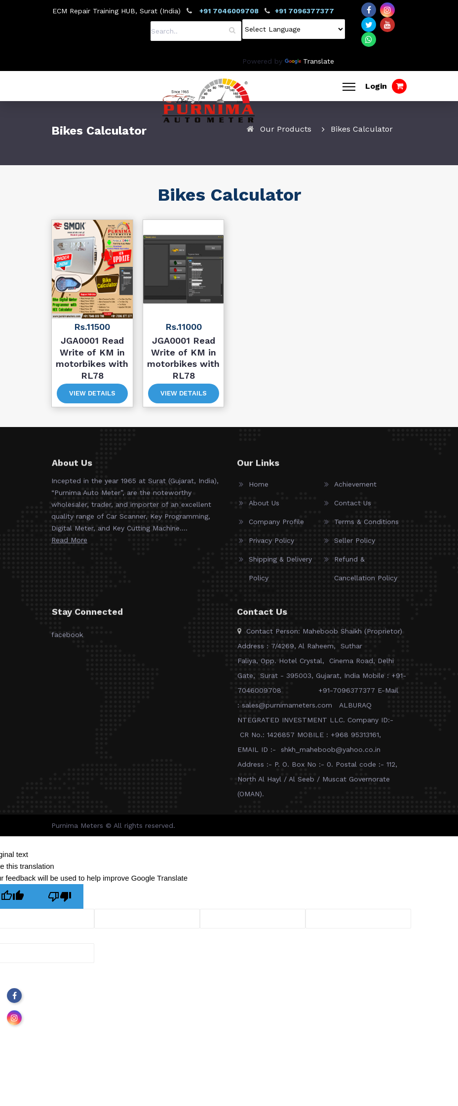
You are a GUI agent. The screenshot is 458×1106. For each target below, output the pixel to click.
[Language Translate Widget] (293, 29)
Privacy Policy (271, 545)
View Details (92, 393)
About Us (264, 508)
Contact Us (352, 508)
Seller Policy (354, 545)
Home (258, 489)
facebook (67, 639)
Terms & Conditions (366, 527)
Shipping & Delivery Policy (280, 573)
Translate (309, 61)
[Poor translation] (59, 896)
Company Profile (276, 527)
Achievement (355, 489)
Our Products (285, 129)
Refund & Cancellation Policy (365, 573)
